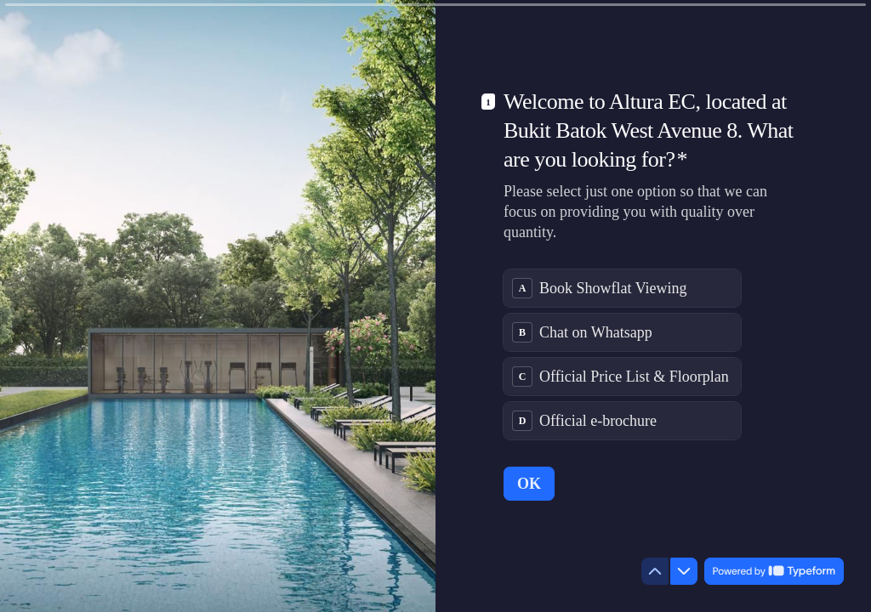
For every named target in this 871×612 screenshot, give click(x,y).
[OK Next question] (529, 484)
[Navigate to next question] (683, 571)
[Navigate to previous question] (655, 571)
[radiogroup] (622, 354)
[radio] (622, 288)
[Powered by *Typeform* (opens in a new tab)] (774, 571)
